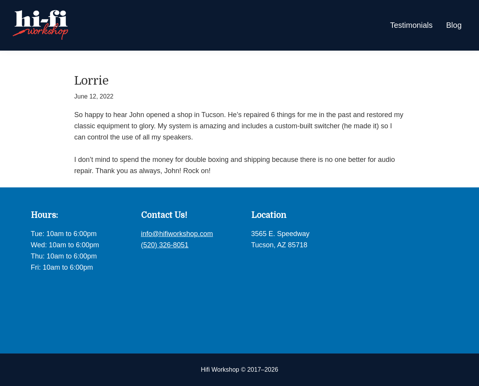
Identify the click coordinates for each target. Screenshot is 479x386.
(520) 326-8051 (165, 245)
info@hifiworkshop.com (177, 234)
